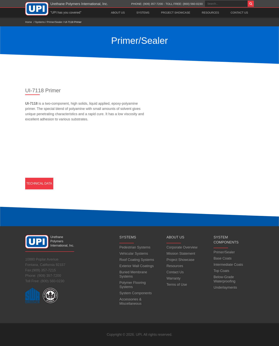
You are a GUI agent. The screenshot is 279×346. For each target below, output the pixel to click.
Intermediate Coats (228, 265)
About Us (118, 12)
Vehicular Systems (133, 253)
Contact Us (239, 12)
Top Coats (221, 271)
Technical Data (39, 183)
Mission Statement (180, 253)
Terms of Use (176, 284)
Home (28, 22)
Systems (142, 12)
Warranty (173, 278)
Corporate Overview (181, 247)
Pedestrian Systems (134, 247)
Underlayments (225, 287)
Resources (210, 12)
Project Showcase (175, 12)
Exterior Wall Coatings (136, 266)
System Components (135, 293)
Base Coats (223, 258)
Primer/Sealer (54, 22)
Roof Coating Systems (136, 260)
